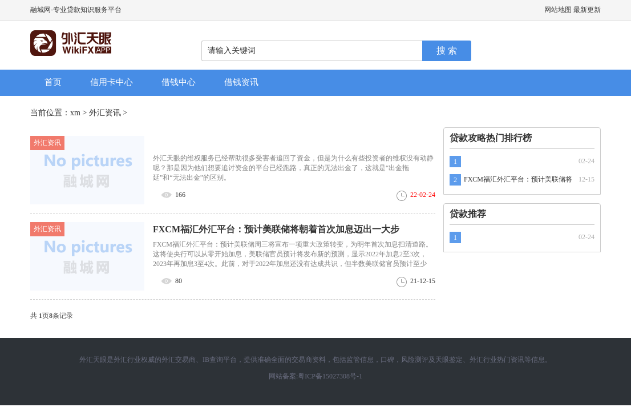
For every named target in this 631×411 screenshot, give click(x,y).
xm (75, 112)
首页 (53, 82)
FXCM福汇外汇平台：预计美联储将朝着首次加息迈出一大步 (276, 229)
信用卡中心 (111, 82)
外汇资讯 (105, 112)
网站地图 (558, 10)
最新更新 (587, 10)
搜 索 (446, 50)
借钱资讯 (241, 82)
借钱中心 (178, 82)
